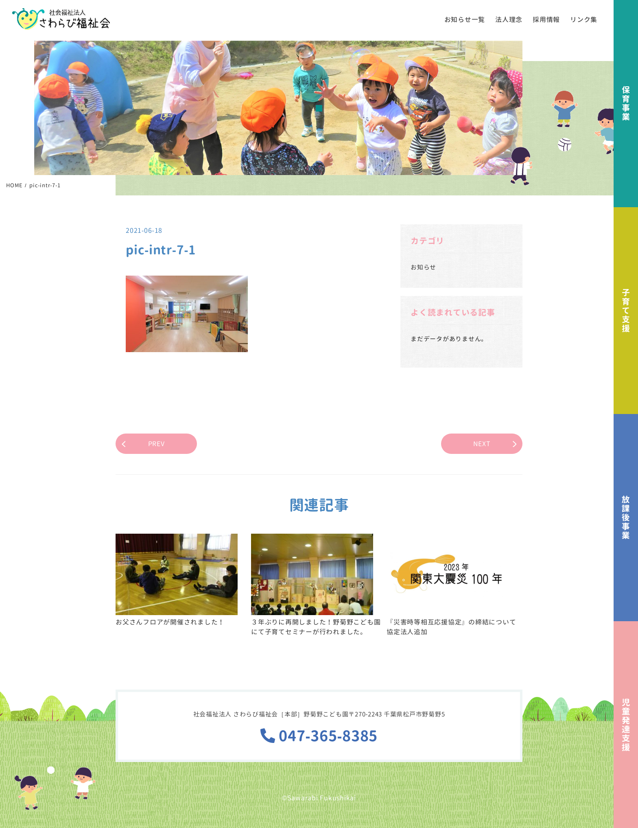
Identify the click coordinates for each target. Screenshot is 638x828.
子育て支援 (626, 310)
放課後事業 (626, 517)
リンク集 (583, 19)
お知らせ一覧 (464, 19)
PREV (156, 443)
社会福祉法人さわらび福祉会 (61, 19)
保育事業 (626, 103)
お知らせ (423, 267)
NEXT (482, 443)
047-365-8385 (319, 735)
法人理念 (508, 19)
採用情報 (546, 19)
